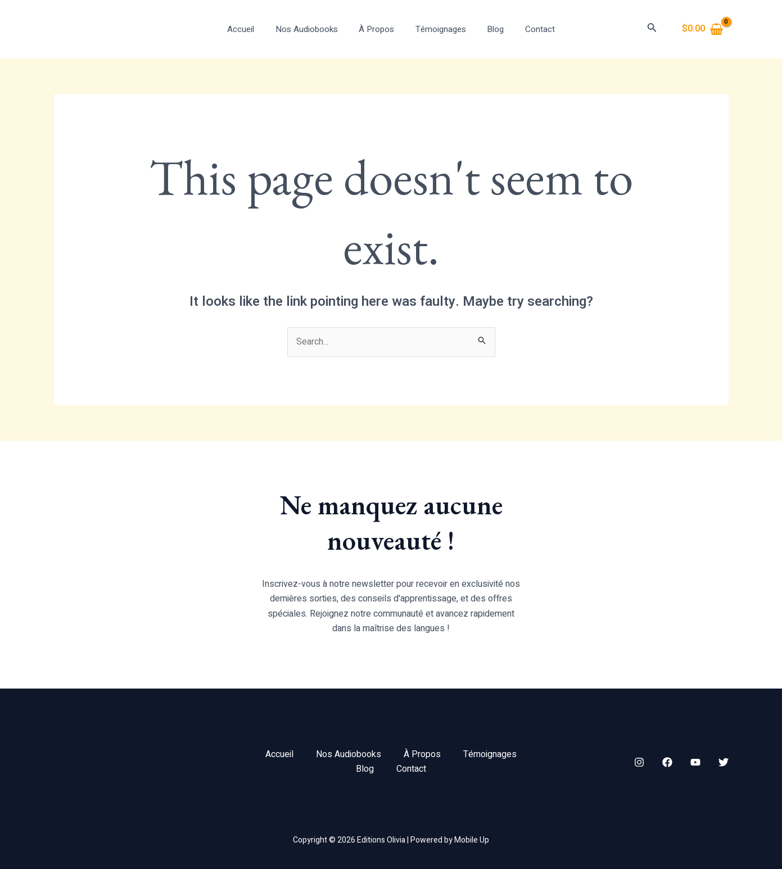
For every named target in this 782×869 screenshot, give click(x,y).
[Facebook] (667, 762)
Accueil (251, 29)
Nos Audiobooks (313, 29)
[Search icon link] (652, 29)
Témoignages (438, 29)
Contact (529, 29)
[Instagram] (639, 762)
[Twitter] (723, 762)
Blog (489, 29)
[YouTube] (695, 762)
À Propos (378, 29)
